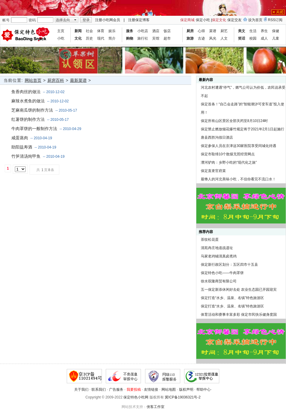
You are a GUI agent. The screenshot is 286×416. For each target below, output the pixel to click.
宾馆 (155, 38)
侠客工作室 (155, 407)
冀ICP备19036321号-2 (182, 397)
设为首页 (255, 20)
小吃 (60, 38)
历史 (89, 38)
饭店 (167, 31)
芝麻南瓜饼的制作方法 (32, 110)
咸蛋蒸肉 (19, 137)
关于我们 (81, 389)
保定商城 (187, 20)
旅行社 (142, 38)
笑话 (241, 38)
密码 (32, 20)
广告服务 (116, 389)
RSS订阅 (275, 20)
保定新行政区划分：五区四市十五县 (229, 264)
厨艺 (224, 31)
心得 (201, 31)
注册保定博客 (139, 20)
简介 (112, 38)
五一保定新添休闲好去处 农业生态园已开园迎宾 (239, 289)
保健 (275, 31)
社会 (89, 31)
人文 (224, 38)
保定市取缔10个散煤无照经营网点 (228, 154)
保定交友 (234, 20)
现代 (100, 38)
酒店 (155, 31)
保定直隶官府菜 (213, 171)
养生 (264, 31)
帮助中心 (203, 389)
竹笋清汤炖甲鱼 (26, 156)
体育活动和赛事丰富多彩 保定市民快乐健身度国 (239, 314)
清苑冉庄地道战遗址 (217, 248)
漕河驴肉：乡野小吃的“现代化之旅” (229, 162)
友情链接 (151, 389)
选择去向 (63, 20)
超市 (167, 38)
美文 (241, 31)
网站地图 (168, 389)
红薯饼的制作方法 (28, 119)
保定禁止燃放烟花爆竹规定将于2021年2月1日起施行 (242, 129)
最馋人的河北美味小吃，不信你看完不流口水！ (238, 179)
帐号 (6, 20)
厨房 (190, 31)
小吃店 (142, 31)
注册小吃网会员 (107, 20)
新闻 (78, 31)
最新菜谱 (78, 80)
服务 (129, 31)
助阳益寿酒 (21, 147)
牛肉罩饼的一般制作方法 (34, 128)
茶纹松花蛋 (210, 239)
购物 (129, 38)
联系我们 (98, 389)
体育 (100, 31)
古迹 (201, 38)
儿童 (275, 38)
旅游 (190, 38)
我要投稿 (134, 389)
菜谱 (212, 31)
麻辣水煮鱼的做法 (28, 100)
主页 (60, 31)
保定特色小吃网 (135, 397)
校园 (253, 38)
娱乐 (112, 31)
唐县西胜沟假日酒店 (217, 137)
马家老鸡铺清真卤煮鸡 (219, 256)
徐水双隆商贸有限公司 (219, 281)
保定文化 (219, 20)
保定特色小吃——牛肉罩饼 (222, 273)
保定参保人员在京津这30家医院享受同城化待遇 (238, 146)
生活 (253, 31)
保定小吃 (203, 20)
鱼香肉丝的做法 (26, 91)
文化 (78, 38)
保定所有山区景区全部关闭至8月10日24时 (234, 121)
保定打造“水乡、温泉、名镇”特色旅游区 (232, 298)
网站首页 (33, 80)
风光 (212, 38)
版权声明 (186, 389)
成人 (264, 38)
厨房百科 (55, 80)
